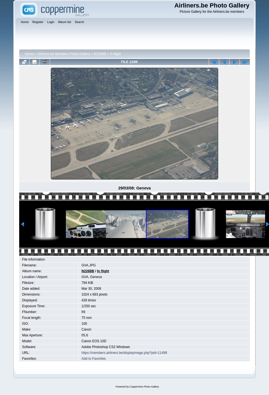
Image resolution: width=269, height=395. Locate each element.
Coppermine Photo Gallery (144, 386)
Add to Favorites (93, 359)
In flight (115, 54)
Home (29, 54)
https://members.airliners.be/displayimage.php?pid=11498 (124, 353)
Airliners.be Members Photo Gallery (63, 54)
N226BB (100, 54)
